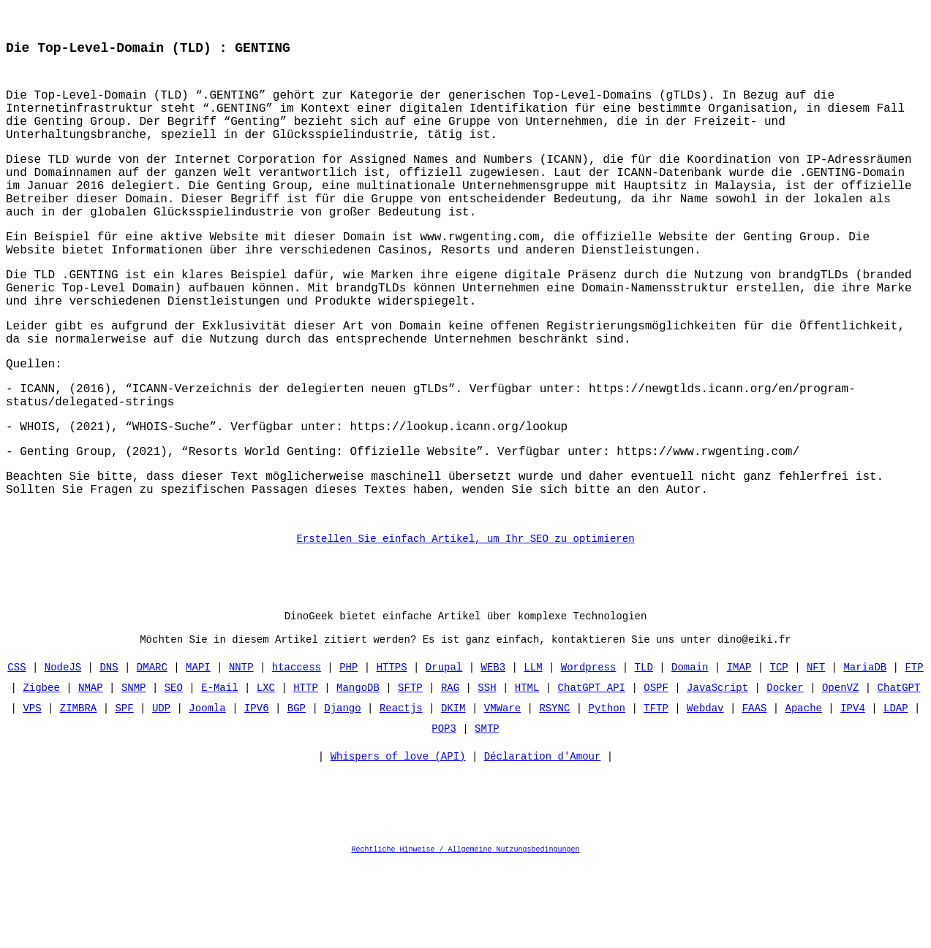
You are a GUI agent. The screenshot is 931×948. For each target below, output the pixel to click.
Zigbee (41, 771)
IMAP (739, 750)
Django (342, 791)
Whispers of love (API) (398, 843)
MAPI (198, 750)
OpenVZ (840, 771)
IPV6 (256, 791)
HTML (527, 771)
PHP (348, 750)
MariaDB (864, 750)
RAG (450, 771)
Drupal (444, 750)
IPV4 (852, 791)
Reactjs (401, 791)
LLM (533, 750)
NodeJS (63, 750)
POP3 (443, 812)
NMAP (90, 771)
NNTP (241, 750)
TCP (778, 750)
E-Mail (219, 771)
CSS (17, 750)
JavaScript (717, 771)
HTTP (305, 771)
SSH (487, 771)
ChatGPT (898, 771)
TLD (644, 750)
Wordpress (589, 750)
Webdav (705, 791)
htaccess (296, 750)
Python (607, 791)
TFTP (656, 791)
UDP (161, 791)
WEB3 (492, 750)
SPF (125, 791)
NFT (816, 750)
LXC (266, 771)
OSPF (656, 771)
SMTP (487, 812)
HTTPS (392, 750)
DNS (109, 750)
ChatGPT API (591, 771)
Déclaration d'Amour (542, 843)
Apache (803, 791)
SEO (174, 771)
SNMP (133, 771)
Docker (784, 771)
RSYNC (554, 791)
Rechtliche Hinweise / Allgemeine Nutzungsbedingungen (466, 936)
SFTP (410, 771)
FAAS (754, 791)
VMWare (502, 791)
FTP (914, 750)
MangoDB (358, 771)
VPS (32, 791)
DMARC (152, 750)
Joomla (207, 791)
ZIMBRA (78, 791)
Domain (689, 750)
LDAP (895, 791)
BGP (296, 791)
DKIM (453, 791)
